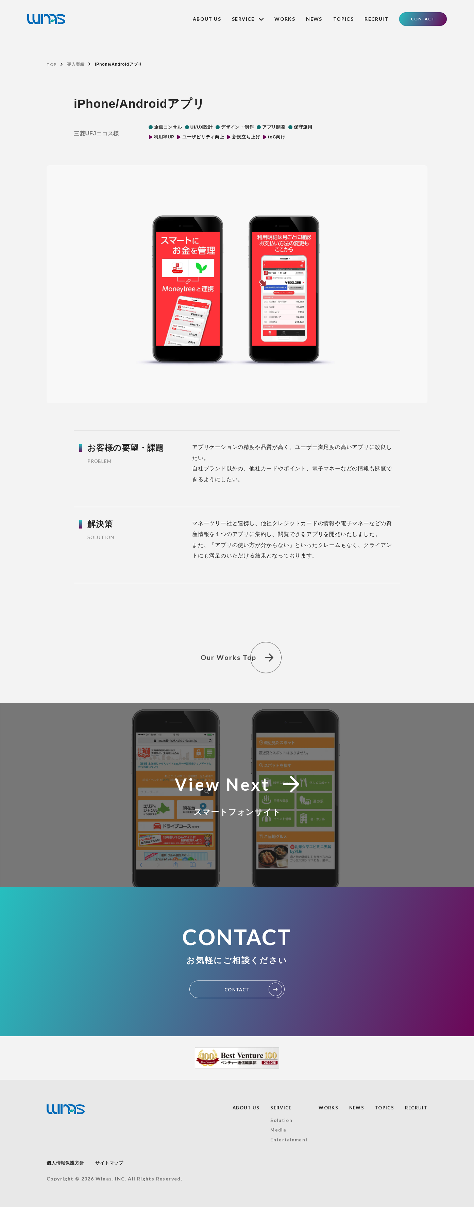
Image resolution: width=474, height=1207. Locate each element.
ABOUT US (207, 19)
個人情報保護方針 (65, 1163)
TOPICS (343, 19)
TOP (51, 64)
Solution (281, 1120)
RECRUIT (376, 19)
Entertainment (289, 1139)
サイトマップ (109, 1163)
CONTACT (423, 18)
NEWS (314, 19)
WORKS (284, 19)
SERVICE (248, 19)
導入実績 (75, 64)
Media (278, 1130)
